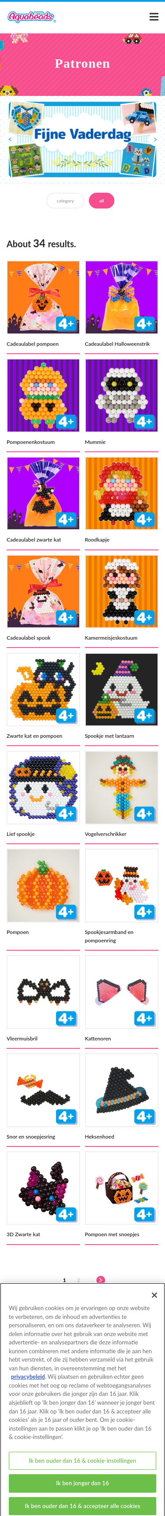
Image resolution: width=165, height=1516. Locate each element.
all (101, 200)
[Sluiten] (154, 1301)
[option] (82, 139)
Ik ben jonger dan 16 (82, 1489)
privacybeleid (28, 1383)
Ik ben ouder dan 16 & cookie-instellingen (82, 1466)
